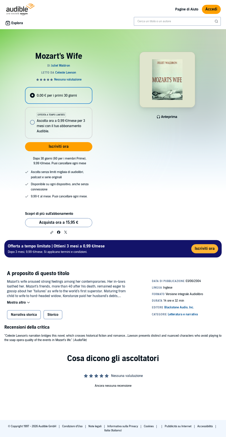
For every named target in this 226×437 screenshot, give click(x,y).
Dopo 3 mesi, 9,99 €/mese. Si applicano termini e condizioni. (56, 249)
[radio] (58, 95)
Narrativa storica (24, 315)
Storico (52, 315)
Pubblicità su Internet (178, 426)
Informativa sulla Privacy (123, 426)
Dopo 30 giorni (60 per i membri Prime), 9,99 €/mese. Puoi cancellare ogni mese (59, 161)
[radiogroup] (58, 113)
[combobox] (177, 21)
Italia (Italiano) (113, 430)
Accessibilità (205, 426)
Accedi (211, 9)
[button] (51, 232)
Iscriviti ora (59, 146)
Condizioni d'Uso (72, 426)
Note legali (95, 426)
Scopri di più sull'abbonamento (49, 214)
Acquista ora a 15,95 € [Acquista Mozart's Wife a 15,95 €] (58, 222)
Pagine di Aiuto (186, 9)
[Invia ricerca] (217, 21)
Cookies (149, 426)
